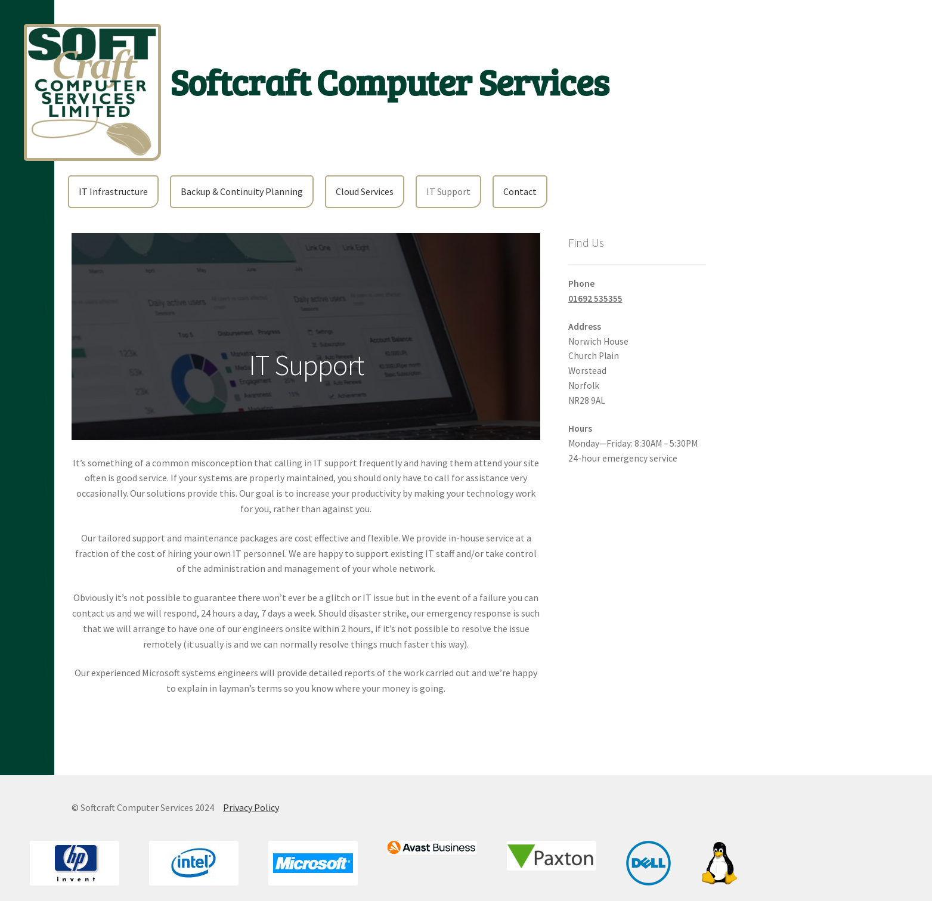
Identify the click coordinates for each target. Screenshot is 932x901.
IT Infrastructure (113, 191)
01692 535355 (595, 298)
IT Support (448, 191)
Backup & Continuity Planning (242, 191)
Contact (520, 191)
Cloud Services (365, 191)
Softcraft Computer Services (389, 81)
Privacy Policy (251, 807)
